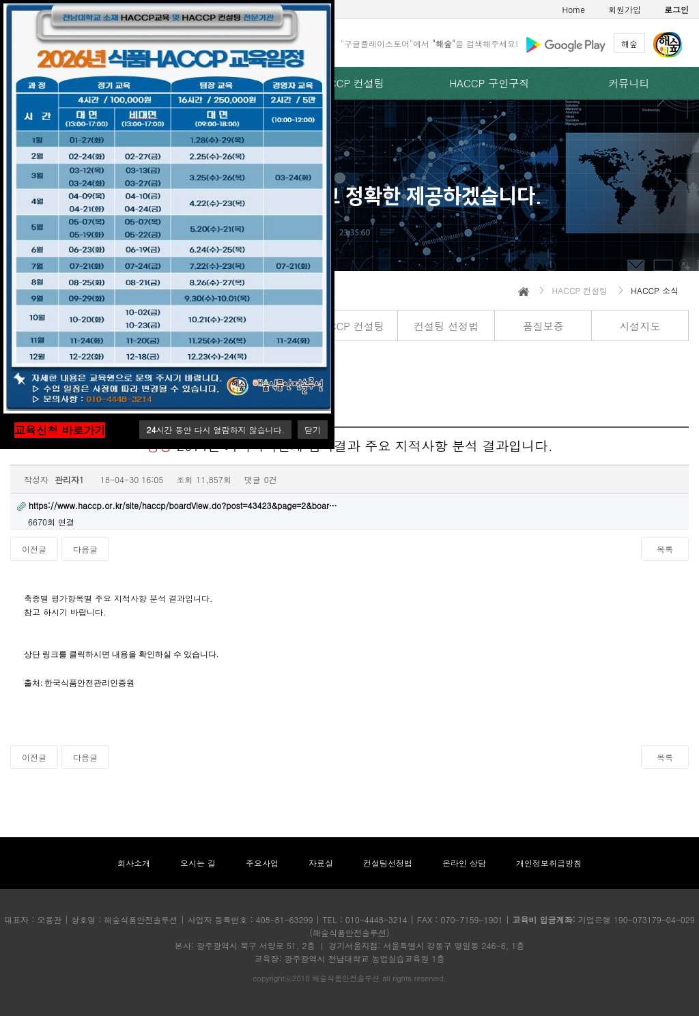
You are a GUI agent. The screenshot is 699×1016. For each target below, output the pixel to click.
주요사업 (262, 863)
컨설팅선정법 (387, 863)
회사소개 (133, 863)
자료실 (321, 863)
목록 (665, 549)
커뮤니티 (629, 83)
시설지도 (639, 326)
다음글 (85, 549)
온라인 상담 (464, 863)
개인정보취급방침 (549, 863)
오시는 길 (198, 863)
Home (573, 9)
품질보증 (543, 326)
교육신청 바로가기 (59, 430)
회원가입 (624, 9)
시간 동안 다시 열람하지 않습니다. (215, 429)
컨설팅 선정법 (446, 326)
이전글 (34, 549)
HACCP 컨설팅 (349, 83)
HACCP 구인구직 (489, 83)
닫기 (312, 429)
